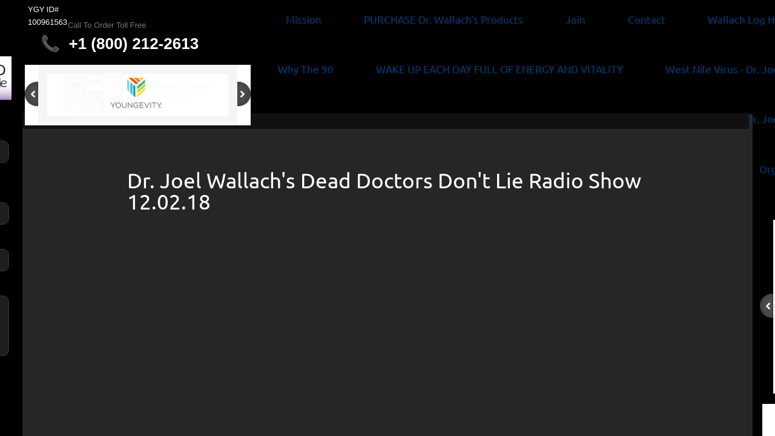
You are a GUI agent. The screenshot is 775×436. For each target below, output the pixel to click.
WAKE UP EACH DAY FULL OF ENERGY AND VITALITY (499, 68)
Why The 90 (306, 68)
